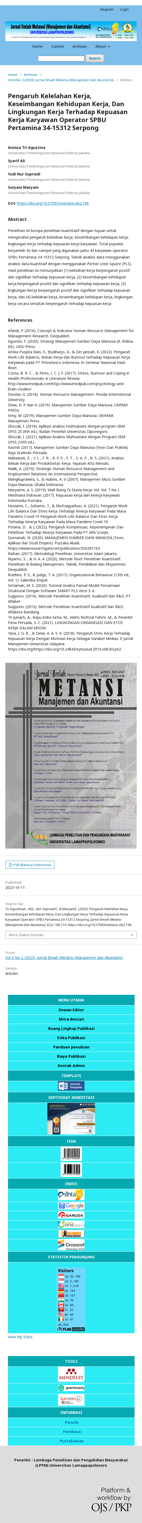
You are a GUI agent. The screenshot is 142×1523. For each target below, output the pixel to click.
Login (124, 9)
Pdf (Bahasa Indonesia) (32, 864)
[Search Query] (61, 58)
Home (37, 46)
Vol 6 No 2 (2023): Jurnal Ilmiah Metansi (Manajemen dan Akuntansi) (61, 80)
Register (107, 9)
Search (94, 58)
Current (57, 46)
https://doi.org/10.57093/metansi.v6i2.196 (53, 203)
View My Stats (20, 1336)
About (101, 46)
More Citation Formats (26, 934)
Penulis (72, 1422)
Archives (80, 46)
